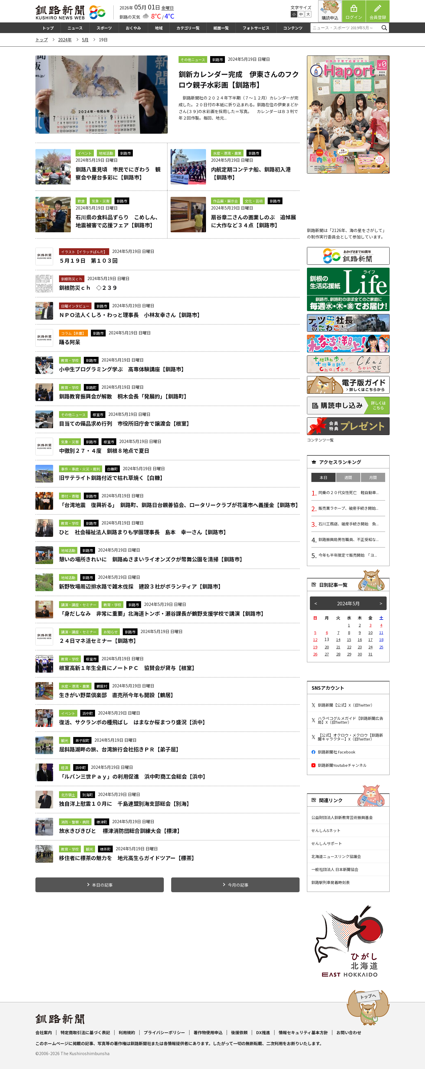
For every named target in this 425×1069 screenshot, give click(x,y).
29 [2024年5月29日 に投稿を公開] (349, 654)
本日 (323, 477)
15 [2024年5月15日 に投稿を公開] (349, 639)
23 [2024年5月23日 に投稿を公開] (360, 647)
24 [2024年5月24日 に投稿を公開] (370, 647)
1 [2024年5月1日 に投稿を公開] (349, 625)
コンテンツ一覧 (320, 440)
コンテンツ (293, 28)
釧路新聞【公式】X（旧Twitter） (343, 705)
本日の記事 (102, 885)
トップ (48, 28)
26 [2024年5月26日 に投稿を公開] (315, 654)
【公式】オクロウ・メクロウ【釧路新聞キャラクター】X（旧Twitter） (347, 737)
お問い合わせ (348, 1032)
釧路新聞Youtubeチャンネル (339, 765)
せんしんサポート (326, 843)
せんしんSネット (326, 830)
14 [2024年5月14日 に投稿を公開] (338, 639)
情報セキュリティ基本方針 (303, 1032)
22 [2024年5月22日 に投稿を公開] (349, 647)
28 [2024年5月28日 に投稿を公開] (338, 654)
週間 (348, 477)
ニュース (75, 28)
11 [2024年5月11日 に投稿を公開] (381, 632)
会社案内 (43, 1032)
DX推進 (263, 1032)
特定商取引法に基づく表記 (85, 1032)
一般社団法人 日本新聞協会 (334, 869)
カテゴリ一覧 (188, 28)
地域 (159, 28)
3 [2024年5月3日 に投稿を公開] (371, 625)
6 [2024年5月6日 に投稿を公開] (327, 632)
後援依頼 (239, 1032)
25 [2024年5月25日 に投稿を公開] (381, 647)
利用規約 (127, 1032)
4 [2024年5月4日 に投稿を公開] (381, 625)
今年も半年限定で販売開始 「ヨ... (347, 555)
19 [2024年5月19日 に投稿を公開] (315, 647)
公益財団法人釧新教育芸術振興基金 (342, 817)
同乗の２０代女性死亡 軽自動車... (348, 492)
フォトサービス (256, 28)
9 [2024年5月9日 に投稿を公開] (360, 632)
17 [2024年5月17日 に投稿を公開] (370, 639)
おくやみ (133, 28)
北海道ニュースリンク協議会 (336, 856)
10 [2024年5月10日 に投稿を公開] (370, 632)
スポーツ (104, 28)
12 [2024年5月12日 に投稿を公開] (315, 639)
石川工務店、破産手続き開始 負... (348, 524)
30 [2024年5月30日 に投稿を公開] (360, 654)
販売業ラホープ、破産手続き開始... (348, 508)
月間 (373, 477)
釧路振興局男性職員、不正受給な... (348, 539)
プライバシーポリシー (164, 1032)
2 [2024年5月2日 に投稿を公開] (360, 625)
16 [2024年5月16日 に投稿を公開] (360, 639)
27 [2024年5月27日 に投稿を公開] (327, 654)
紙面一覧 (221, 28)
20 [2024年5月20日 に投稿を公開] (327, 647)
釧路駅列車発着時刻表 (330, 882)
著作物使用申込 (208, 1032)
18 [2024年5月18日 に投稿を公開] (381, 639)
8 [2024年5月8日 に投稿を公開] (349, 632)
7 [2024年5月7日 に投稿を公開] (338, 632)
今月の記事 (238, 885)
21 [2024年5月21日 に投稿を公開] (338, 647)
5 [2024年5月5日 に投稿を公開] (315, 632)
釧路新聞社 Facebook (333, 752)
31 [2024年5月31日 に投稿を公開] (370, 654)
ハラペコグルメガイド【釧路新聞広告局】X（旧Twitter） (347, 720)
